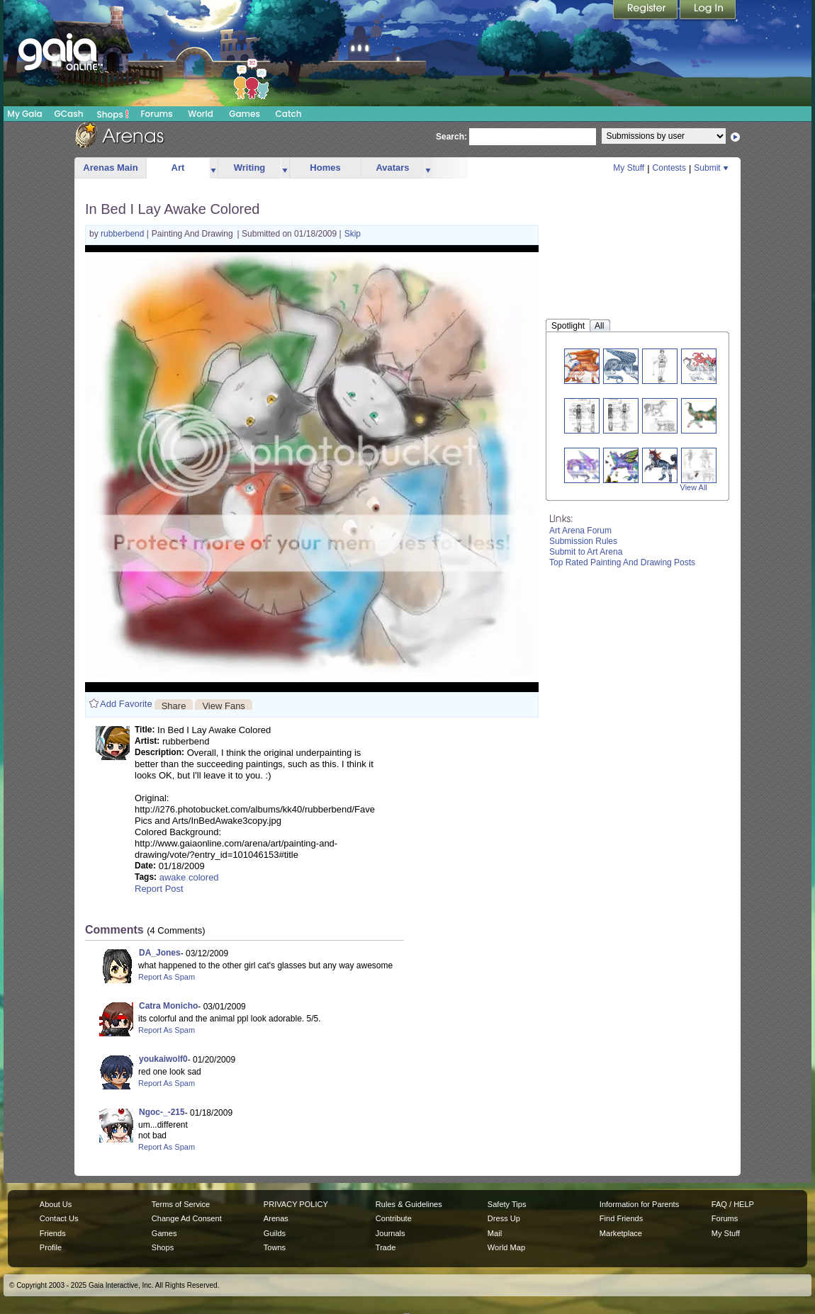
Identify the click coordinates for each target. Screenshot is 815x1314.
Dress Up (504, 1218)
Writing (250, 167)
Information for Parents (639, 1204)
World (200, 114)
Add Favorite (126, 703)
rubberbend (124, 234)
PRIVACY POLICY (296, 1204)
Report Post (159, 888)
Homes (325, 167)
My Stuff (628, 168)
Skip (352, 234)
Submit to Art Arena (585, 552)
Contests (669, 168)
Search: (451, 137)
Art (178, 167)
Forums (156, 114)
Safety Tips (507, 1204)
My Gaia (24, 114)
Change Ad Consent (187, 1218)
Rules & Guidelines (409, 1204)
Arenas (276, 1218)
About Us (56, 1204)
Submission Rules (583, 541)
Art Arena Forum (580, 531)
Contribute (394, 1218)
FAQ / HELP (733, 1204)
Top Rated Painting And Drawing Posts (622, 562)
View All (693, 487)
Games (244, 114)
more (213, 168)
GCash (69, 114)
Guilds (275, 1233)
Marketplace (621, 1233)
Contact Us (59, 1218)
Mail (495, 1233)
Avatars (392, 167)
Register (646, 10)
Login (708, 10)
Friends (53, 1233)
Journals (390, 1233)
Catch (289, 114)
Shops (113, 114)
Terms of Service (181, 1204)
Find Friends (621, 1218)
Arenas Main (110, 167)
